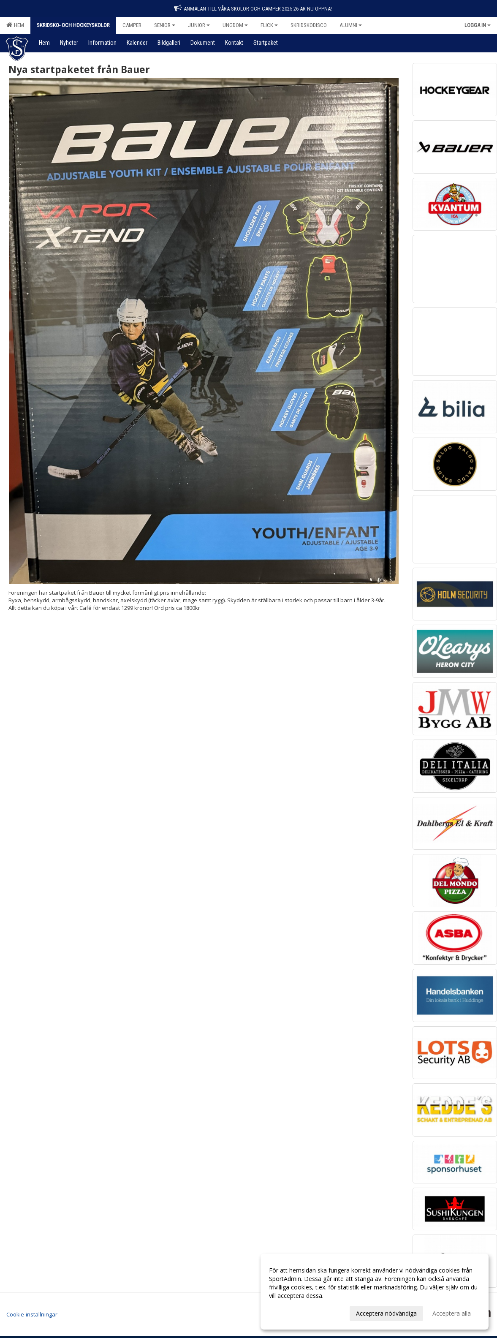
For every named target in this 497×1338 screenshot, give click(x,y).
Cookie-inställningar (31, 1314)
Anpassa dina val (292, 1312)
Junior (199, 25)
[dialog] (375, 1292)
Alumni (350, 25)
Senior (164, 25)
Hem (15, 25)
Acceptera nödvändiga (386, 1313)
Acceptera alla (451, 1313)
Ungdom (235, 25)
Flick (269, 25)
